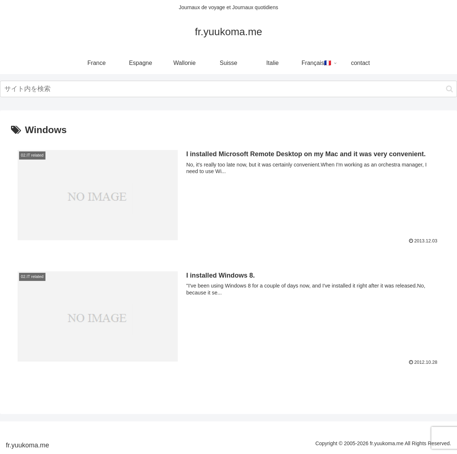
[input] (228, 89)
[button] (449, 89)
